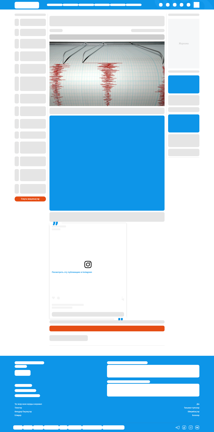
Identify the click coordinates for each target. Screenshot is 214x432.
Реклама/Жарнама (25, 390)
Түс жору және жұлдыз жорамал (28, 404)
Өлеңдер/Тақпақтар (23, 411)
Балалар (195, 415)
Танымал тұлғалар (191, 408)
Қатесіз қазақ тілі (92, 427)
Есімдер (18, 415)
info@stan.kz (21, 366)
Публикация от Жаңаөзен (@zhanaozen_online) (88, 314)
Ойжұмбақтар (193, 411)
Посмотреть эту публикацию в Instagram (72, 272)
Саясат (55, 5)
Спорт (118, 5)
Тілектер (18, 408)
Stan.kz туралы (23, 385)
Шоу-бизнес (133, 5)
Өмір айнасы (102, 5)
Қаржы (70, 5)
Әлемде (86, 5)
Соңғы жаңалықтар (30, 199)
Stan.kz (116, 38)
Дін (198, 404)
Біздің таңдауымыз (113, 427)
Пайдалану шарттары (27, 395)
